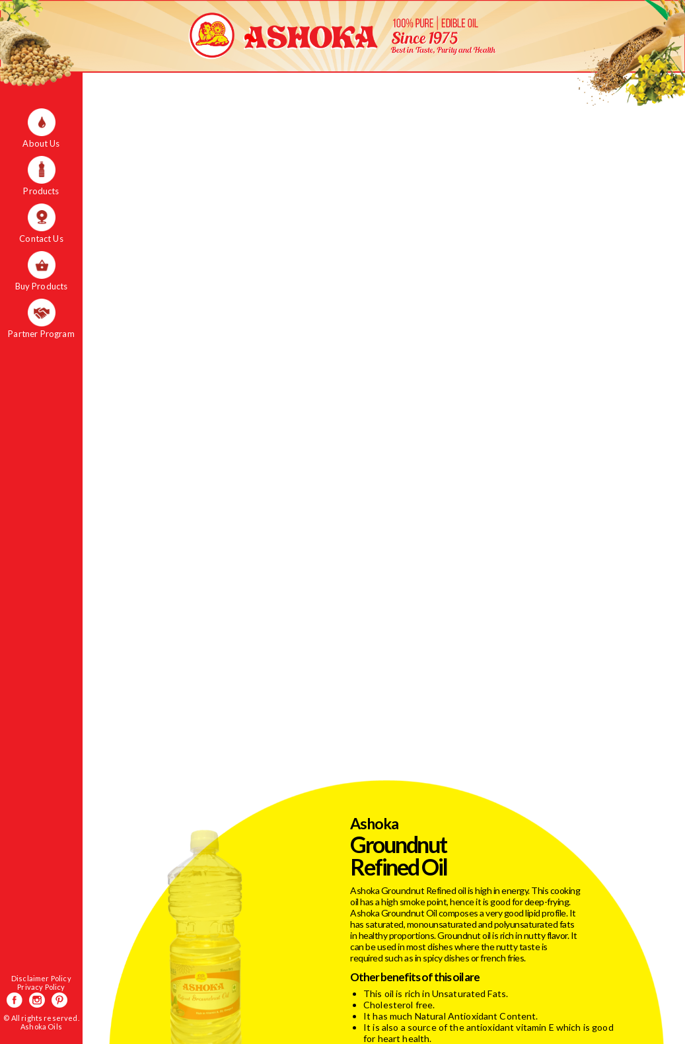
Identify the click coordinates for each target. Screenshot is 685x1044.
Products (41, 191)
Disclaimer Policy (41, 978)
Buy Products (41, 286)
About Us (40, 143)
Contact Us (41, 238)
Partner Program (41, 333)
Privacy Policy (41, 987)
